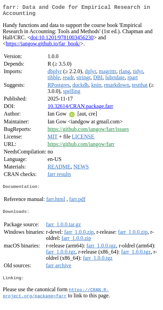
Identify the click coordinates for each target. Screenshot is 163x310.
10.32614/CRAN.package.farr (80, 109)
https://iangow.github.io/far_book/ (43, 46)
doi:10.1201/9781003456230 (61, 40)
